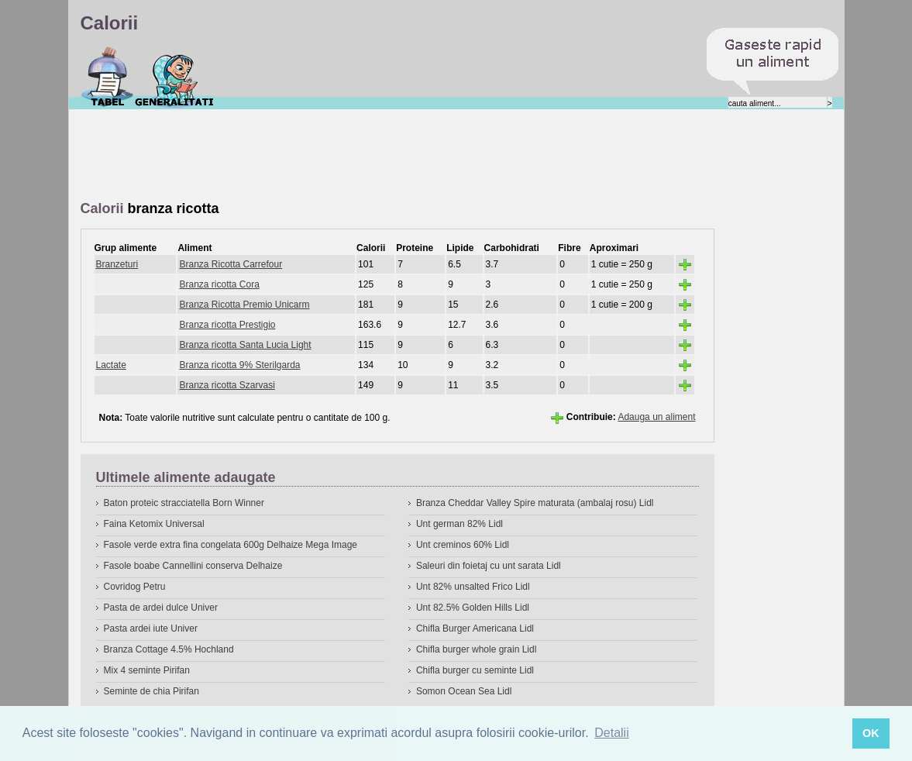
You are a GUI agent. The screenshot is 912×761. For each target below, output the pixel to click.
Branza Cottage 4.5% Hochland (169, 649)
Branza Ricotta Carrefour (230, 264)
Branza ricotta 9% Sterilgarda (239, 365)
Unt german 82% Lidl (459, 523)
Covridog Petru (135, 586)
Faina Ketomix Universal (154, 523)
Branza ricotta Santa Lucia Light (245, 344)
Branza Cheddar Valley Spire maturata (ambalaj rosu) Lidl (535, 503)
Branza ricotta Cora (219, 284)
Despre (174, 77)
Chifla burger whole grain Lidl (476, 649)
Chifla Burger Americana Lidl (475, 628)
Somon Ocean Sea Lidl (463, 691)
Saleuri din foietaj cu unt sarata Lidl (488, 565)
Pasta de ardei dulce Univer (161, 607)
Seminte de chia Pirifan (151, 691)
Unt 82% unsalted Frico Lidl (473, 586)
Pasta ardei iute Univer (151, 628)
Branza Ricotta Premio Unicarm (244, 304)
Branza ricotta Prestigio (227, 324)
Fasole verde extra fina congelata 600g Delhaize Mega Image (231, 544)
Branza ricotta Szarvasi (226, 385)
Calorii (107, 77)
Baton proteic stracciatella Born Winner (184, 503)
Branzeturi (117, 264)
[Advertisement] (363, 156)
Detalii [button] (611, 732)
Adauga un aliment (656, 416)
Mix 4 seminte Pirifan (147, 670)
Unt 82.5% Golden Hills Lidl (472, 607)
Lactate (111, 365)
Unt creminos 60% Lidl (462, 544)
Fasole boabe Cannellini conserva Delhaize (193, 565)
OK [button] (870, 733)
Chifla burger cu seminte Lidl (475, 670)
